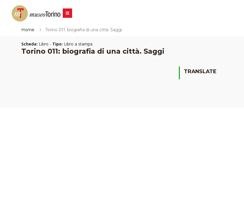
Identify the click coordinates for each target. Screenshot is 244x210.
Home (27, 29)
